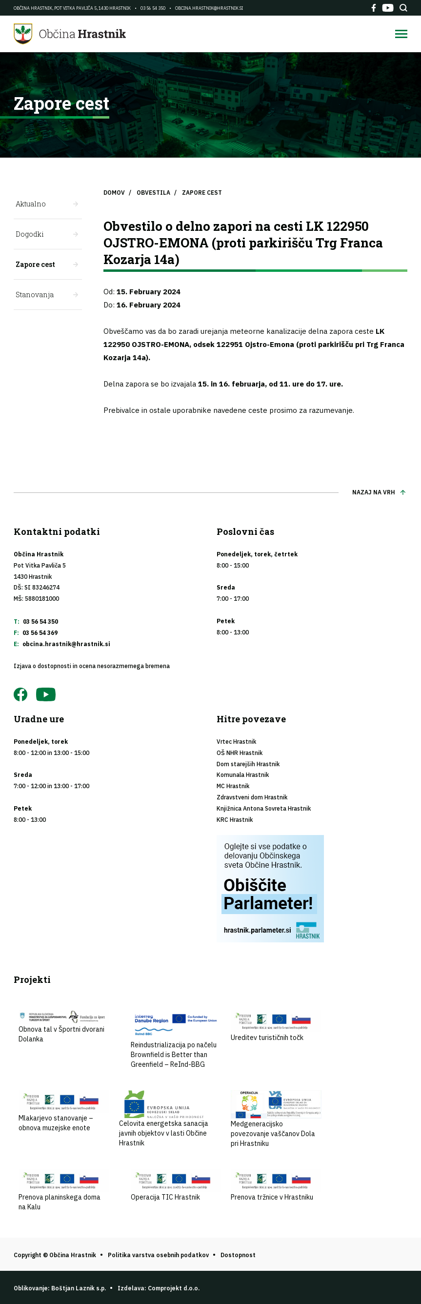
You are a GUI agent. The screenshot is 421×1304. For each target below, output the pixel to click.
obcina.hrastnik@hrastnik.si (209, 8)
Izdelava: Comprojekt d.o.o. (159, 1288)
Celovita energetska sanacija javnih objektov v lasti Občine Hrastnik (164, 1118)
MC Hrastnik (233, 786)
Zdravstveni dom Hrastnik (252, 797)
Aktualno (31, 203)
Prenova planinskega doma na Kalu (64, 1190)
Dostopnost (238, 1255)
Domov (114, 192)
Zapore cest (35, 264)
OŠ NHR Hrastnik (239, 752)
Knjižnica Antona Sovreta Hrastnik (264, 808)
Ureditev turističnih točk (276, 1026)
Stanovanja (35, 294)
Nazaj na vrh (373, 492)
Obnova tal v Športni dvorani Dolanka (64, 1026)
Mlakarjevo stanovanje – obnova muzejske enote (64, 1111)
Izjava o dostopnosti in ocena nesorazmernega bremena (92, 666)
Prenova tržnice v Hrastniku (276, 1185)
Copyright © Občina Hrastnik (55, 1255)
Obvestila (153, 192)
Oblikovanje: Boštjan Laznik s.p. (60, 1288)
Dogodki (30, 234)
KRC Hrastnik (235, 819)
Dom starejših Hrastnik (248, 764)
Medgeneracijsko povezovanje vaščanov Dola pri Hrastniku (276, 1119)
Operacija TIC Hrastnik (176, 1185)
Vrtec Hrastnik (236, 741)
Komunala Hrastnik (243, 774)
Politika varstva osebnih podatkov (158, 1255)
